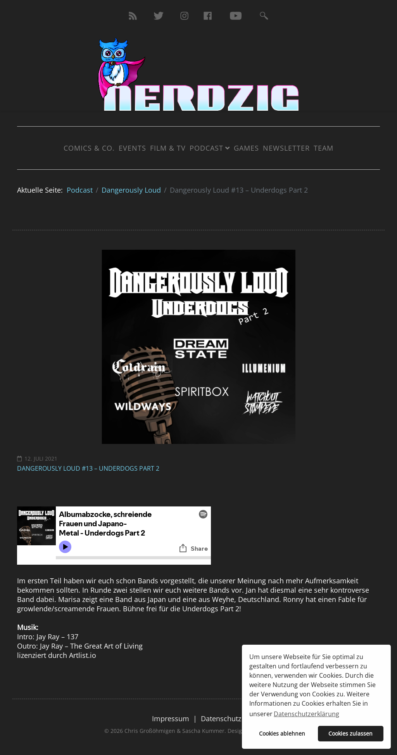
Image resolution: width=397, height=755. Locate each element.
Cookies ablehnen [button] (282, 733)
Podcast (206, 148)
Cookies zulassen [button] (350, 733)
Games (246, 148)
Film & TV (168, 148)
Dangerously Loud (131, 190)
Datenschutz (221, 718)
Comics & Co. (89, 148)
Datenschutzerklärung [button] (306, 714)
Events (132, 148)
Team (323, 148)
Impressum (170, 718)
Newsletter (286, 148)
